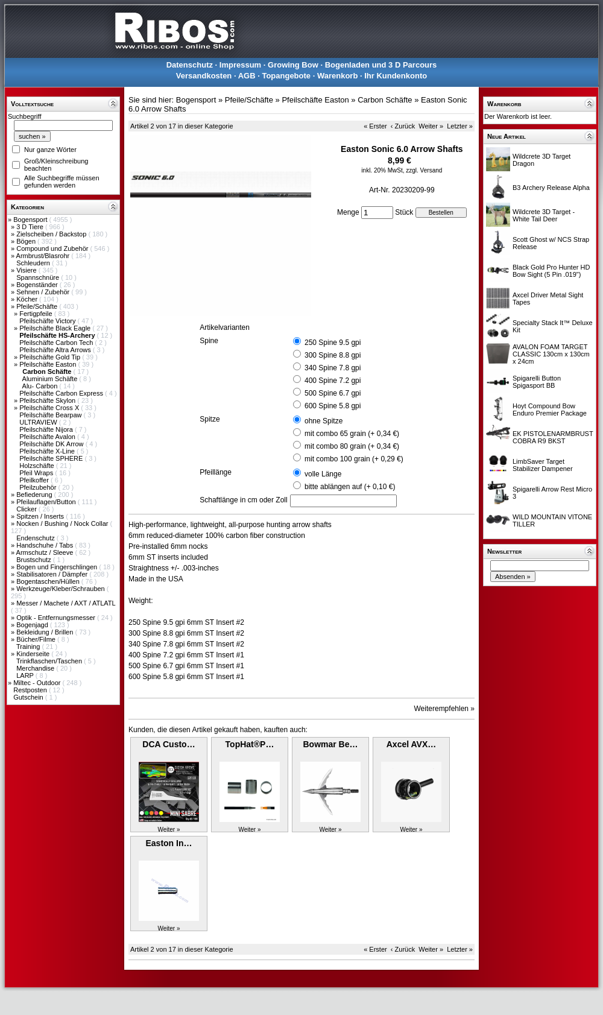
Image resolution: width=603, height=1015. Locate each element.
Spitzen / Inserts (41, 516)
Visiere (27, 270)
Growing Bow (293, 64)
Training (29, 646)
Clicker (27, 509)
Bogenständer (38, 284)
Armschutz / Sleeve (45, 552)
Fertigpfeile (36, 313)
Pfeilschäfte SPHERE (51, 458)
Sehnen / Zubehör (43, 292)
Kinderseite (33, 653)
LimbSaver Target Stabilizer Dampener (543, 465)
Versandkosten (204, 75)
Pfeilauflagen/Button (47, 501)
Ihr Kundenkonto (395, 75)
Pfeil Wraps (37, 472)
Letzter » (460, 126)
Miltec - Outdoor (37, 682)
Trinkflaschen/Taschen (50, 661)
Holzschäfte (37, 465)
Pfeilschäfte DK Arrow (52, 443)
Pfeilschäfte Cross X (50, 407)
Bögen (26, 241)
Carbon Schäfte (385, 99)
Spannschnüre (38, 277)
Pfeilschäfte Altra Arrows (56, 349)
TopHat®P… (250, 744)
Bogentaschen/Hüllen (48, 581)
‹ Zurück (403, 126)
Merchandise (36, 668)
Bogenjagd (33, 624)
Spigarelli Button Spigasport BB (537, 382)
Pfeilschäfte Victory (48, 320)
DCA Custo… (168, 744)
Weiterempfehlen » (444, 708)
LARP (26, 675)
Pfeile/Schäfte (37, 306)
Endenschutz (36, 538)
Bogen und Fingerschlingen (57, 567)
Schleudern (34, 263)
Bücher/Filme (36, 639)
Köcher (27, 299)
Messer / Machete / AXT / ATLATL (65, 603)
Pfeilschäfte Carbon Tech (57, 342)
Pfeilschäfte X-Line (48, 451)
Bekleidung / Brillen (45, 632)
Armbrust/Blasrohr (44, 255)
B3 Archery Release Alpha (551, 187)
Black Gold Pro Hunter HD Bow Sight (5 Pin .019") (551, 271)
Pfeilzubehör (38, 487)
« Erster (375, 126)
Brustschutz (34, 559)
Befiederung (35, 494)
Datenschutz (189, 64)
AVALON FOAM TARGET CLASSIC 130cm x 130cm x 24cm (551, 354)
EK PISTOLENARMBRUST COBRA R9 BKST (553, 437)
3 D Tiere (30, 226)
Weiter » (430, 126)
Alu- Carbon (41, 386)
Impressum (240, 64)
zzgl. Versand (424, 170)
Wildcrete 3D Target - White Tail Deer (544, 215)
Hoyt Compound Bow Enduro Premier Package (550, 409)
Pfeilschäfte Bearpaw (51, 415)
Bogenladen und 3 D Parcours (381, 64)
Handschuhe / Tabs (45, 545)
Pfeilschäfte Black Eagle (55, 328)
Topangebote (286, 75)
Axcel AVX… (411, 744)
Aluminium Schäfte (51, 378)
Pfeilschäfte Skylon (48, 400)
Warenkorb (337, 75)
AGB (247, 75)
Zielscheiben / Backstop (52, 234)
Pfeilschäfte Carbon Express (62, 393)
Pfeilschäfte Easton (48, 364)
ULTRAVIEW (39, 422)
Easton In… (168, 843)
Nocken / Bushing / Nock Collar (63, 523)
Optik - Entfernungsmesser (56, 617)
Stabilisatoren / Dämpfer (52, 574)
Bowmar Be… (330, 744)
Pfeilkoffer (35, 480)
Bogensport (31, 219)
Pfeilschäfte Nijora (47, 429)
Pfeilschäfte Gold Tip (50, 357)
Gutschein (29, 697)
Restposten (31, 690)
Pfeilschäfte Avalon (48, 436)
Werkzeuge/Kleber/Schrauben (61, 588)
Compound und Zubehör (53, 248)
